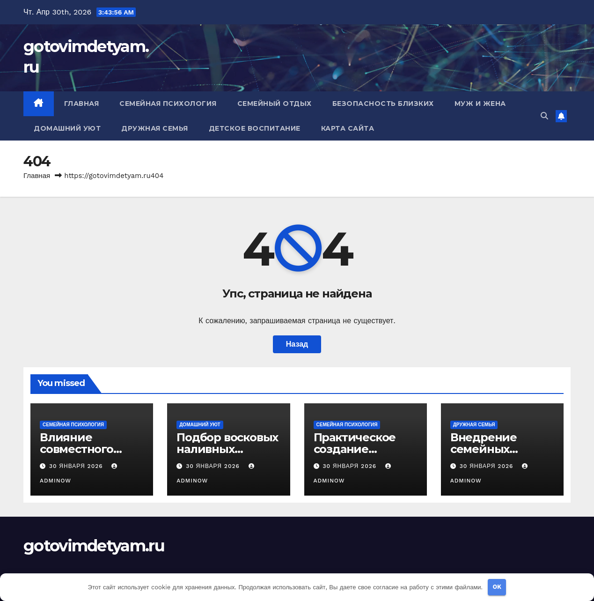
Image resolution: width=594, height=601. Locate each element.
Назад (297, 344)
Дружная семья (154, 128)
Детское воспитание (255, 128)
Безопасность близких (383, 103)
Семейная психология (168, 103)
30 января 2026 (77, 466)
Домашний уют (67, 128)
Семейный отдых (274, 103)
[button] (544, 115)
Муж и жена (480, 103)
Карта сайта (347, 128)
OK (496, 586)
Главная (81, 103)
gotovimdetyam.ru (93, 546)
